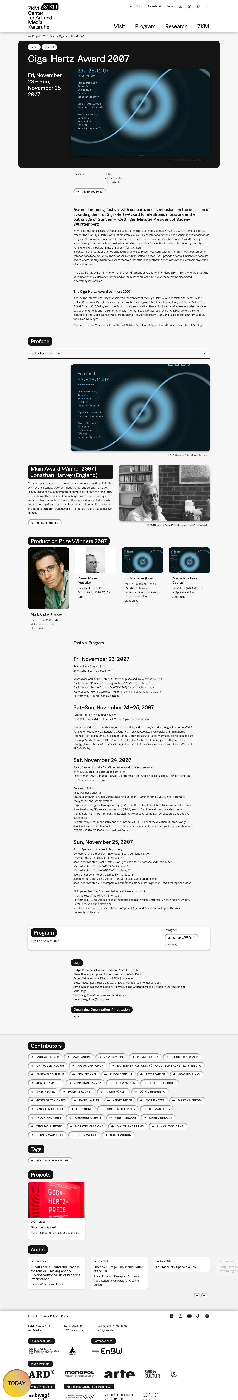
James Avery (114, 1057)
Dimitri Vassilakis (130, 1126)
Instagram (180, 1316)
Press (170, 6)
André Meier (122, 1100)
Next (204, 1296)
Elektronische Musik (52, 1160)
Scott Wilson (120, 1135)
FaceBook (171, 1316)
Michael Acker (47, 1057)
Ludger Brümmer (185, 1057)
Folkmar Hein (125, 1083)
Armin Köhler (116, 1091)
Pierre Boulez (147, 1057)
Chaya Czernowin (50, 1065)
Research (176, 26)
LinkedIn (207, 1316)
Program (145, 26)
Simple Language (180, 6)
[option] (58, 1211)
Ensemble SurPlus (50, 1074)
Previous (197, 1296)
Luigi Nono (84, 1109)
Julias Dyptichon (90, 1065)
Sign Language (189, 6)
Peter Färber (155, 1074)
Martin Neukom (190, 1100)
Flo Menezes (155, 1100)
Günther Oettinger (120, 1109)
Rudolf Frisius (121, 1074)
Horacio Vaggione (89, 1126)
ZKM (203, 26)
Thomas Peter (159, 1109)
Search (207, 6)
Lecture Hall (112, 182)
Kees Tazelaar (125, 1117)
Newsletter (155, 6)
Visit (119, 26)
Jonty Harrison (48, 1083)
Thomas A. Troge (49, 1126)
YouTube (189, 1316)
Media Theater (113, 178)
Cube (108, 174)
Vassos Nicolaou (49, 1109)
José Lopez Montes (51, 1100)
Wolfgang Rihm (48, 1117)
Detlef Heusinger (162, 1083)
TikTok (198, 1316)
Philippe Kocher (80, 1091)
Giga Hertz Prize (92, 191)
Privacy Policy (49, 1316)
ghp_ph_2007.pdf (184, 937)
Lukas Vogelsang (170, 1126)
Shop (140, 6)
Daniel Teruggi (160, 1117)
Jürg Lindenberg (152, 1091)
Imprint (32, 1316)
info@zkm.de (105, 1330)
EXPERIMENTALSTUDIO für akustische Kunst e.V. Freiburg (159, 1065)
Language (198, 6)
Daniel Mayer (89, 1100)
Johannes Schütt (87, 1117)
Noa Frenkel (87, 1074)
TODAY (17, 1383)
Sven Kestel (45, 1091)
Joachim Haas (189, 1074)
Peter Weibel (87, 1135)
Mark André (81, 1057)
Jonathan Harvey (47, 522)
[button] (140, 112)
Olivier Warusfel (49, 1135)
